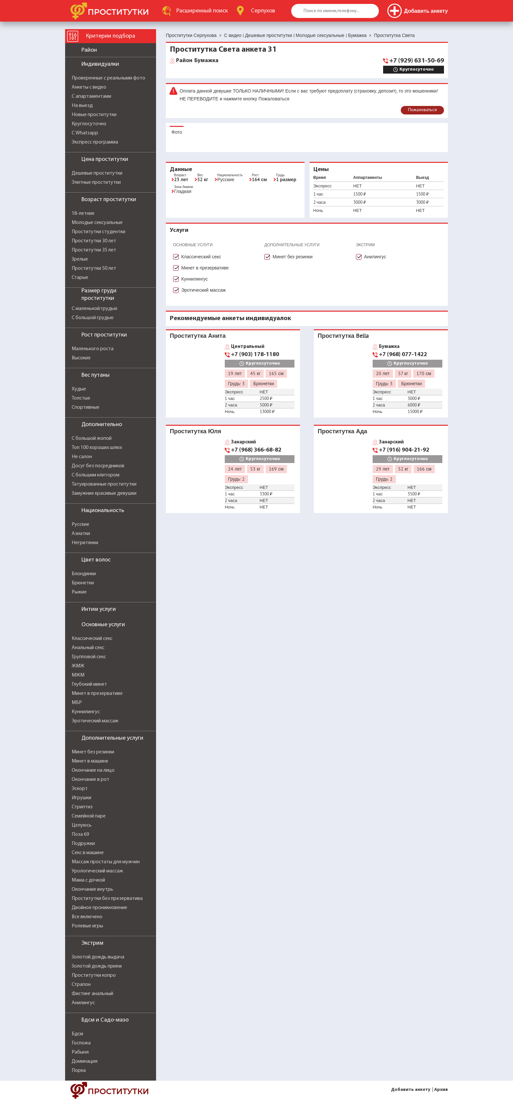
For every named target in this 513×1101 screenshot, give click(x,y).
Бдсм (77, 1034)
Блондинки (84, 573)
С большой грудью (93, 317)
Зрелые (80, 259)
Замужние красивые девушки (104, 493)
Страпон (81, 984)
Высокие (81, 358)
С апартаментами (91, 96)
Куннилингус (86, 711)
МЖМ (78, 675)
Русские (80, 524)
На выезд (82, 105)
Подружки (83, 843)
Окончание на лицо (93, 770)
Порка (79, 1070)
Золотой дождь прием (97, 966)
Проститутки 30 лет (94, 241)
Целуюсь (82, 825)
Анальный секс (88, 647)
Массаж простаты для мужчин (106, 862)
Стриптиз (82, 807)
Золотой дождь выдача (98, 957)
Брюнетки (83, 583)
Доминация (84, 1061)
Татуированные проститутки (104, 484)
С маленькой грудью (94, 308)
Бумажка (197, 61)
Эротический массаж (95, 721)
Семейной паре (89, 816)
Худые (79, 389)
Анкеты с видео (89, 87)
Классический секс (92, 638)
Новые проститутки (94, 114)
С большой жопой (92, 438)
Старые (80, 277)
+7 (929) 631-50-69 (416, 61)
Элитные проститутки (96, 182)
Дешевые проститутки (97, 173)
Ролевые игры (87, 926)
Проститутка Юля (195, 431)
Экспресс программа (95, 142)
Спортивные (85, 407)
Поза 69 (80, 834)
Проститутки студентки (98, 231)
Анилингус (83, 1003)
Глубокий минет (89, 684)
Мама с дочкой (88, 880)
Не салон (82, 456)
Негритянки (85, 542)
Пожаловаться (422, 110)
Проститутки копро (94, 975)
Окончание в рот (90, 779)
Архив (441, 1089)
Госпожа (81, 1043)
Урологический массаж (97, 871)
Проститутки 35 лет (94, 250)
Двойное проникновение (99, 907)
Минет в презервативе (97, 693)
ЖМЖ (78, 666)
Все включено (87, 917)
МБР (77, 702)
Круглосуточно (89, 124)
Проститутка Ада (342, 431)
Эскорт (80, 788)
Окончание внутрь (92, 889)
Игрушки (81, 797)
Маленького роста (93, 349)
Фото (176, 132)
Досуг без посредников (98, 466)
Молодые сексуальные (97, 222)
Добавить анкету (410, 1089)
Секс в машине (88, 852)
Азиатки (81, 533)
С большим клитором (95, 475)
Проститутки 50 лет (94, 268)
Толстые (81, 398)
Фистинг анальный (92, 993)
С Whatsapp (85, 133)
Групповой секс (89, 657)
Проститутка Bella (343, 335)
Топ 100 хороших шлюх (97, 447)
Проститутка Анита (198, 335)
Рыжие (79, 592)
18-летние (83, 213)
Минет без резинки (93, 752)
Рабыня (80, 1052)
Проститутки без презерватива (107, 898)
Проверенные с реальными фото (108, 78)
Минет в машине (90, 761)
